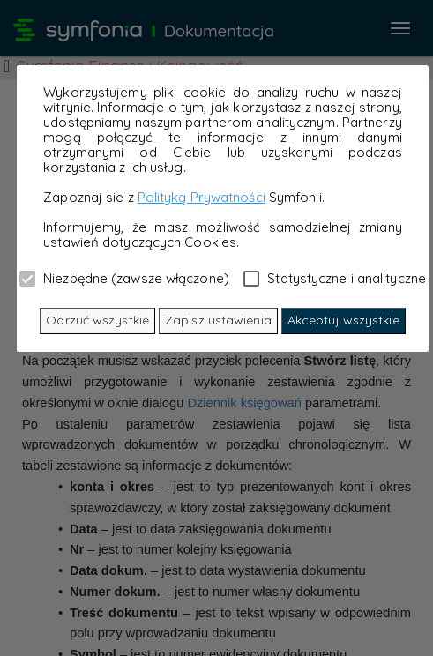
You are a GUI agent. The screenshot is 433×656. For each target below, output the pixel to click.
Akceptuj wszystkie (343, 320)
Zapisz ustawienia (218, 320)
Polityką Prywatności (201, 197)
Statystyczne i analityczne (334, 278)
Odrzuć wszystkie (97, 320)
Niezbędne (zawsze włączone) (124, 278)
